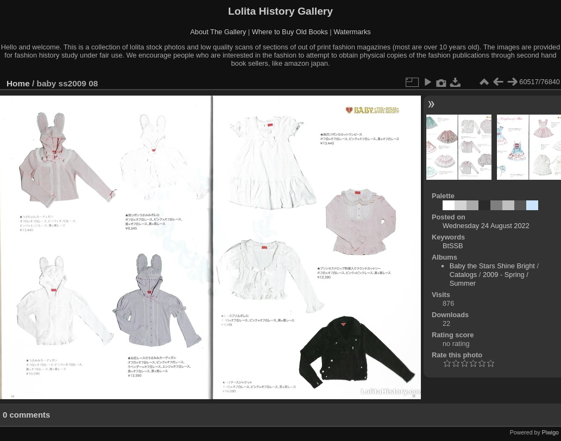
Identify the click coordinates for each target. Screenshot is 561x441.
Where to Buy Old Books (290, 32)
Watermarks (352, 32)
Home (18, 83)
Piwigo (550, 432)
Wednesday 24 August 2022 (486, 226)
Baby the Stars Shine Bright (492, 266)
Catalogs (463, 274)
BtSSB (453, 246)
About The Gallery (218, 32)
